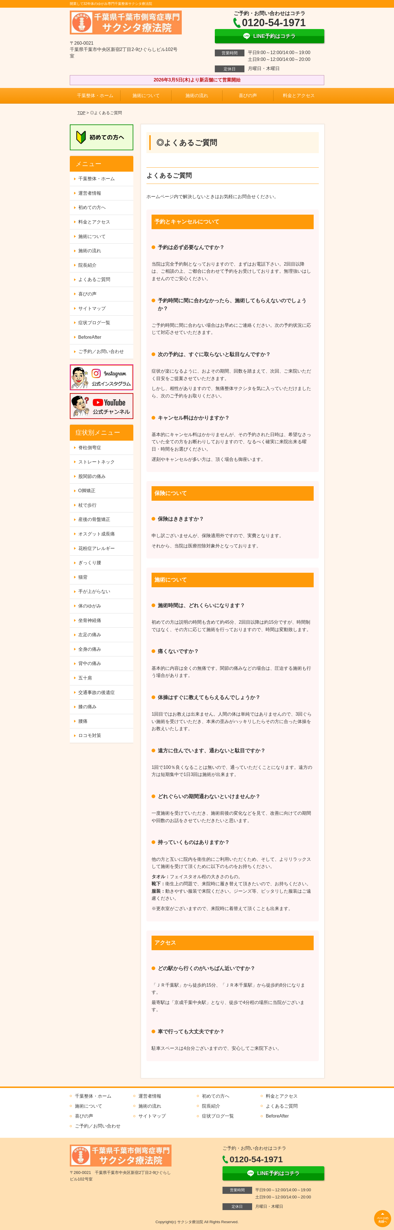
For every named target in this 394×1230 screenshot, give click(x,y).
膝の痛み (87, 706)
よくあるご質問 (94, 279)
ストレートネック (96, 461)
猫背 (82, 577)
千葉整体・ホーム (95, 95)
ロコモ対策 (89, 735)
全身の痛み (89, 649)
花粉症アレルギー (96, 548)
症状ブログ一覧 (94, 322)
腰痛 (82, 721)
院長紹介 (87, 265)
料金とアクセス (299, 95)
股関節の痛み (92, 476)
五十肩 (85, 677)
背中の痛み (89, 663)
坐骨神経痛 (89, 620)
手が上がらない (94, 591)
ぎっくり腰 (89, 562)
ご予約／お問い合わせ (101, 351)
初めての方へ (92, 207)
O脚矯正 (86, 490)
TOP (81, 112)
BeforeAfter (89, 337)
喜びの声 (248, 95)
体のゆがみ (89, 605)
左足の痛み (89, 634)
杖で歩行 (87, 505)
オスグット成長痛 (96, 533)
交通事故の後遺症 (96, 692)
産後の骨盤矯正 (94, 519)
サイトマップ (92, 308)
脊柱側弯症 (89, 447)
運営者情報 (89, 193)
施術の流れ (196, 95)
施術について (146, 95)
